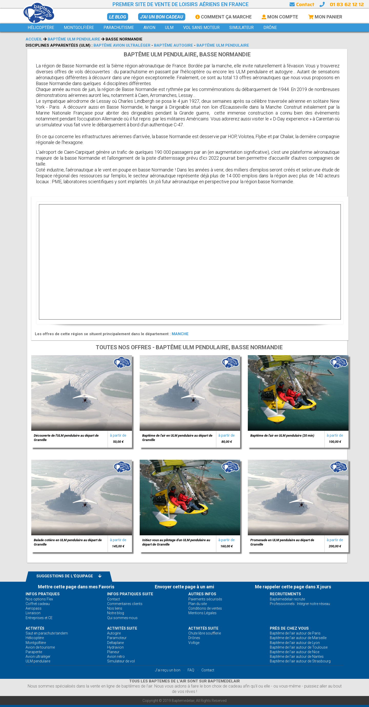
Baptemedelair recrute (287, 599)
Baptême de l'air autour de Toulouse (298, 647)
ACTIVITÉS (35, 628)
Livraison (33, 613)
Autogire (114, 633)
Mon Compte (280, 16)
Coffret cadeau (38, 604)
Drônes (194, 638)
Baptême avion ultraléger (122, 45)
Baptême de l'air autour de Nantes (297, 656)
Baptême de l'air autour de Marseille (298, 638)
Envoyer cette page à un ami (184, 586)
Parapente (34, 652)
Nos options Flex (39, 599)
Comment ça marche (223, 16)
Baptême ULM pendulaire (74, 39)
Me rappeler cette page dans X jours (293, 586)
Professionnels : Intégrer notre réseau (300, 604)
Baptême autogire (173, 45)
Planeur (113, 652)
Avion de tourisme (40, 647)
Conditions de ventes (205, 608)
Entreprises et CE (39, 618)
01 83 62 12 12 (347, 4)
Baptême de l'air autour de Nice (294, 652)
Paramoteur (117, 638)
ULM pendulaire (38, 661)
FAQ (191, 670)
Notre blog (115, 613)
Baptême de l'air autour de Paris (295, 633)
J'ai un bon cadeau (161, 16)
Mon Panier (325, 16)
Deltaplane (115, 643)
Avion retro (116, 656)
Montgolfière (36, 643)
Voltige (193, 643)
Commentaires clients (124, 604)
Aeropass (34, 608)
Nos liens (114, 608)
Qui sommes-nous (122, 618)
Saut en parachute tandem (47, 633)
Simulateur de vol (121, 661)
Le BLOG (117, 16)
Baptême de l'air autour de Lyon (295, 643)
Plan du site (197, 604)
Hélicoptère (35, 638)
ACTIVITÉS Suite (122, 628)
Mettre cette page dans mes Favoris (76, 586)
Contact (302, 4)
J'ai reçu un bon (167, 670)
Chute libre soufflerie (204, 633)
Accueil (34, 39)
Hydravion (115, 647)
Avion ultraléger (38, 656)
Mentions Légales (202, 613)
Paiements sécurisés (205, 599)
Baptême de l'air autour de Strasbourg (300, 661)
